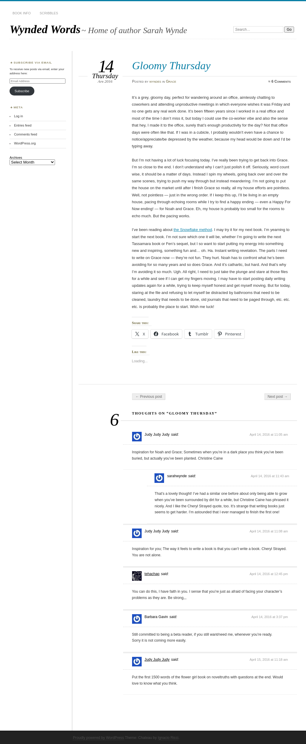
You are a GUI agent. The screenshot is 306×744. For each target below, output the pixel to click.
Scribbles (49, 13)
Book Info (22, 13)
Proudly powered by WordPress (98, 738)
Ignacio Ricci (168, 738)
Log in (18, 116)
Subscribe (22, 91)
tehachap (152, 574)
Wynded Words (45, 29)
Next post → (278, 397)
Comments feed (25, 134)
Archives (16, 157)
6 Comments (281, 81)
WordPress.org (25, 143)
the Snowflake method (193, 229)
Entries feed (22, 125)
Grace (171, 81)
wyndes (155, 81)
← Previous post (148, 397)
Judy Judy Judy (157, 659)
